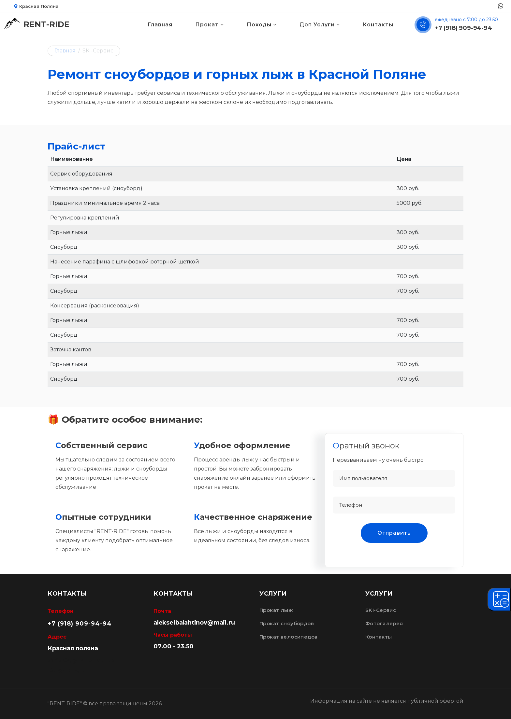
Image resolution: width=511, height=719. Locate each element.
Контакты (378, 24)
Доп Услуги (317, 24)
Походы (259, 24)
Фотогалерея (384, 624)
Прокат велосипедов (288, 637)
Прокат (207, 24)
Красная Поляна (36, 6)
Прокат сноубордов (286, 624)
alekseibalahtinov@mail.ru (194, 622)
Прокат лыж (276, 610)
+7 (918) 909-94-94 (463, 28)
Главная (160, 24)
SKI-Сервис (380, 610)
